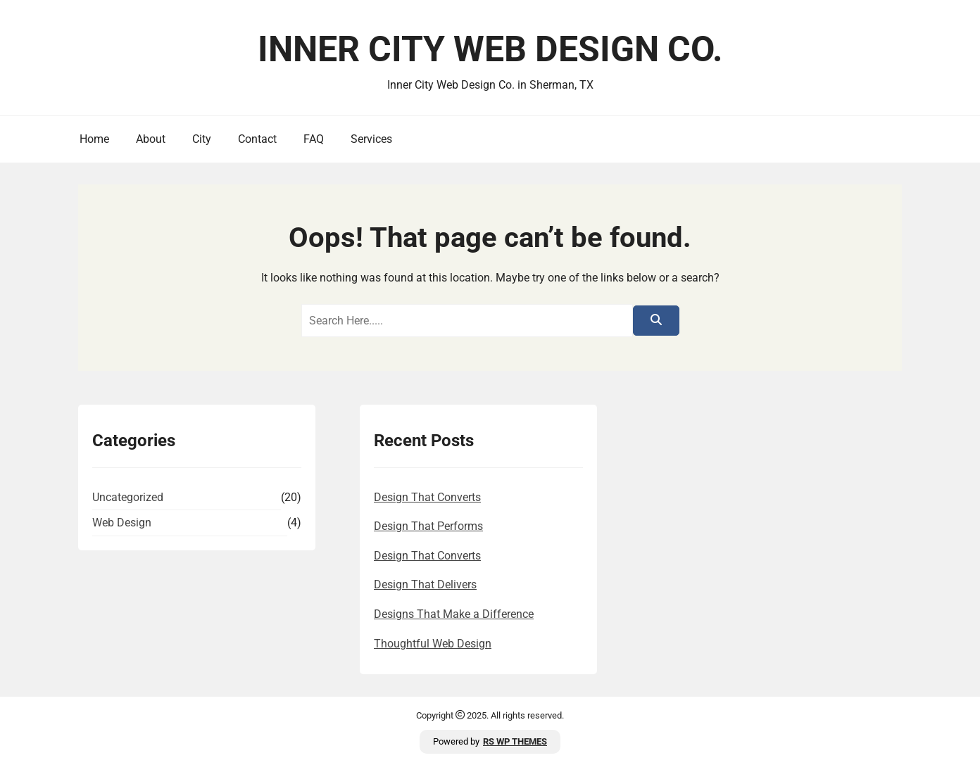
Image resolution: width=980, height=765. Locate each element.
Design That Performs (428, 526)
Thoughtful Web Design (432, 643)
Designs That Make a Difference (454, 614)
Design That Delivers (425, 584)
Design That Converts (427, 497)
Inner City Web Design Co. (490, 49)
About (150, 139)
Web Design (121, 522)
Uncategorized (127, 497)
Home (94, 139)
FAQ (313, 139)
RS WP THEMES (515, 741)
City (201, 139)
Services (371, 139)
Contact (257, 139)
